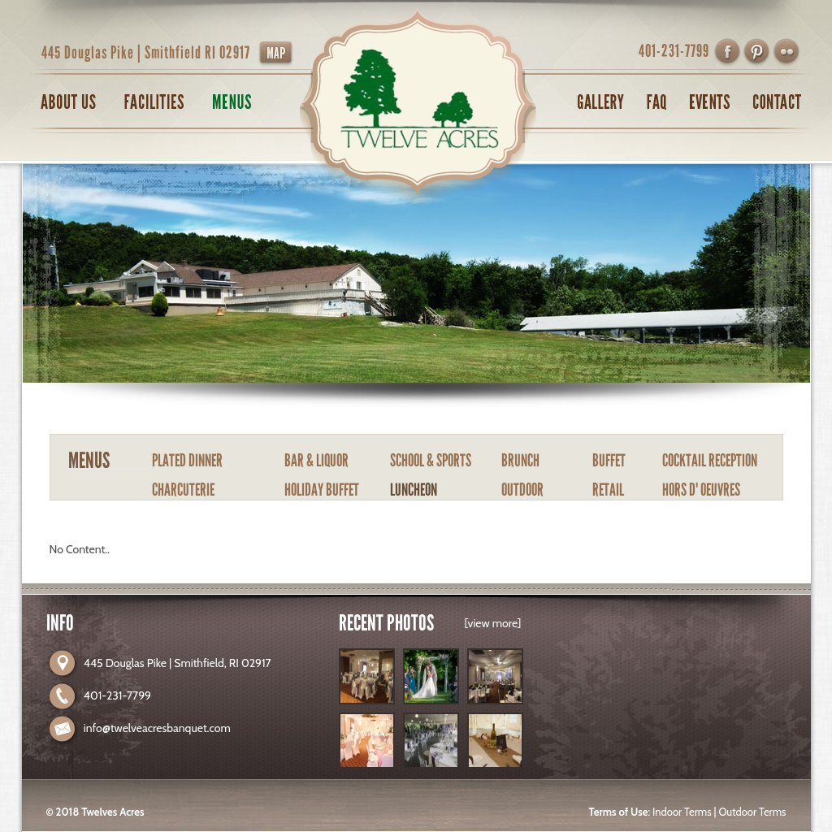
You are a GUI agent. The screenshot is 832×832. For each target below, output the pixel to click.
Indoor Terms (681, 811)
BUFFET (609, 460)
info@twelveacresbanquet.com (157, 728)
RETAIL (608, 489)
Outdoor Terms (752, 811)
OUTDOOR (522, 489)
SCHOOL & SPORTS (430, 460)
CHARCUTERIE (183, 489)
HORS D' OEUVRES (701, 489)
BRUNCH (520, 460)
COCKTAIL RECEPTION (709, 460)
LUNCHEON (413, 489)
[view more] (493, 623)
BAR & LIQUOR (316, 460)
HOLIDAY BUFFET (321, 489)
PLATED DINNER (187, 460)
